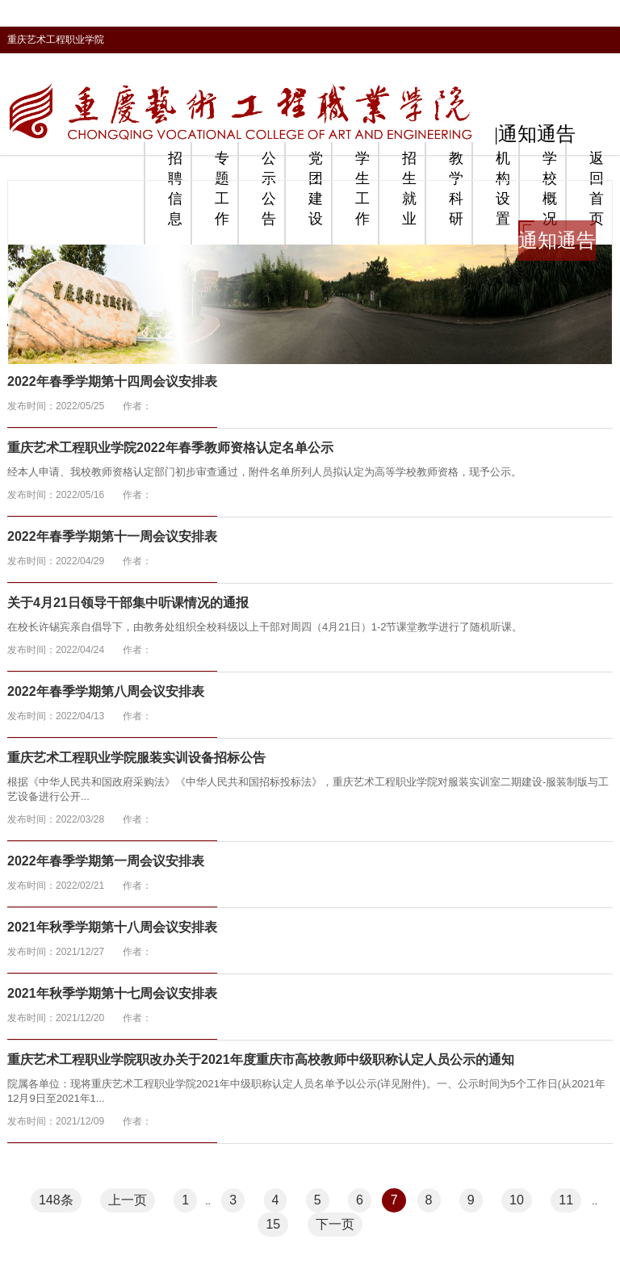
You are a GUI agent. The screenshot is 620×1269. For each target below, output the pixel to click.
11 (566, 1200)
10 (516, 1200)
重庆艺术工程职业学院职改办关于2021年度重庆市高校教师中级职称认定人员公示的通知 (260, 1059)
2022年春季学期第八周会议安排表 (105, 691)
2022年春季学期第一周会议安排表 (105, 861)
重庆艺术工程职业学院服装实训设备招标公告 (136, 757)
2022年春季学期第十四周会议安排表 (112, 381)
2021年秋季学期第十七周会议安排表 (112, 993)
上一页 (127, 1200)
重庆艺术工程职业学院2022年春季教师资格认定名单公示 (170, 447)
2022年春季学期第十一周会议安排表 (112, 536)
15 (273, 1224)
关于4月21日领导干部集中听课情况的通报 (128, 602)
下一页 (335, 1224)
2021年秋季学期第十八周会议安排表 (112, 927)
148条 (56, 1200)
